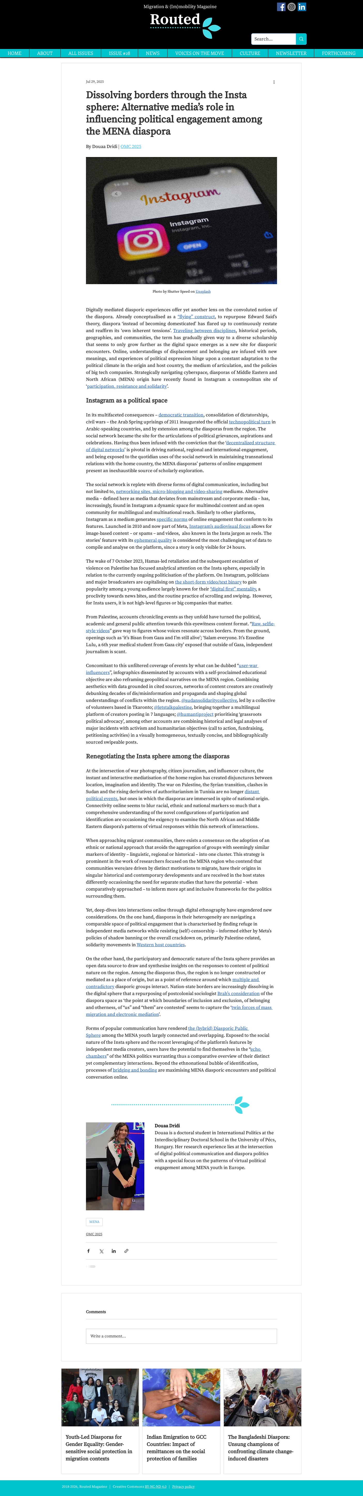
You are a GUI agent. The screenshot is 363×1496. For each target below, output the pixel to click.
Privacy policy (183, 1486)
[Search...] (270, 39)
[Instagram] (291, 7)
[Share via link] (126, 1250)
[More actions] (274, 82)
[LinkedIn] (302, 7)
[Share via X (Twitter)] (101, 1250)
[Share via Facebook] (88, 1250)
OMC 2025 (94, 1234)
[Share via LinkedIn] (113, 1250)
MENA (94, 1222)
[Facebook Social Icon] (281, 7)
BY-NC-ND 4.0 (156, 1486)
